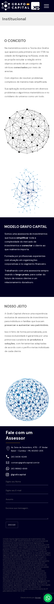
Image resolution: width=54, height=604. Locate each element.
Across (38, 597)
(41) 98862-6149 (19, 468)
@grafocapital (18, 474)
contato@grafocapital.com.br (25, 462)
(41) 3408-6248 (19, 456)
